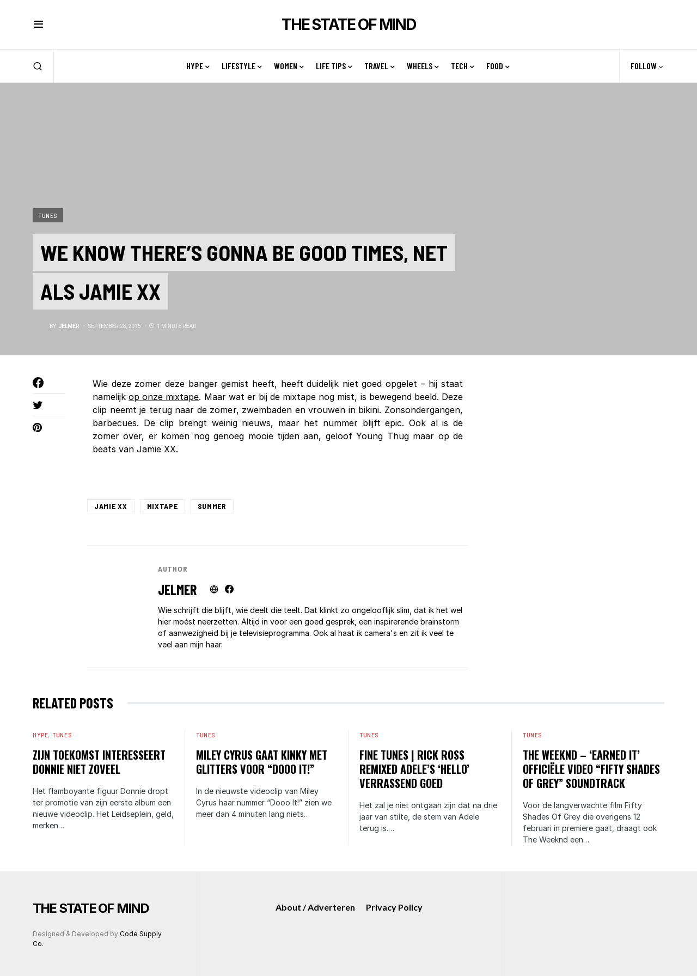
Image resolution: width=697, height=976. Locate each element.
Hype (40, 734)
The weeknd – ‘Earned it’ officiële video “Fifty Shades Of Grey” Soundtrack (591, 769)
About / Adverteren (315, 907)
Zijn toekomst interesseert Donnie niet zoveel (99, 762)
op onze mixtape (164, 396)
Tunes (48, 214)
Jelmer (177, 589)
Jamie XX (110, 506)
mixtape (162, 506)
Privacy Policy (394, 907)
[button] (38, 24)
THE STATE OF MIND (348, 24)
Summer (212, 506)
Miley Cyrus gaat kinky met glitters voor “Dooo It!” (261, 762)
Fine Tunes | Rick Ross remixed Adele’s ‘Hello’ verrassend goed (414, 769)
